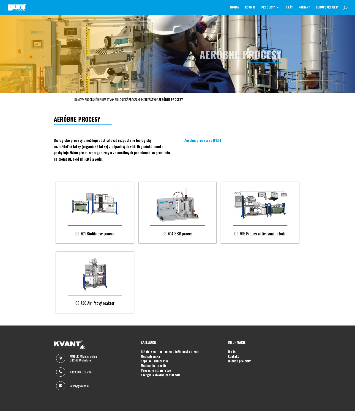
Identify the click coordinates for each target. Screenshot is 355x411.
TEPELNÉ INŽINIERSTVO (155, 361)
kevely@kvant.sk (79, 385)
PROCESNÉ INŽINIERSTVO (156, 370)
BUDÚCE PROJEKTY (327, 7)
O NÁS (289, 7)
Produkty (268, 7)
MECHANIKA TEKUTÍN (154, 366)
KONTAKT (304, 7)
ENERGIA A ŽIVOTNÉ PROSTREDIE (160, 375)
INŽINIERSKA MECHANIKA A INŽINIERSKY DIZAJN (170, 352)
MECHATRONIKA (150, 356)
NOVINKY (250, 7)
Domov (234, 7)
